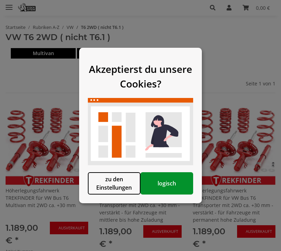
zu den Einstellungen (104, 195)
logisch (176, 195)
